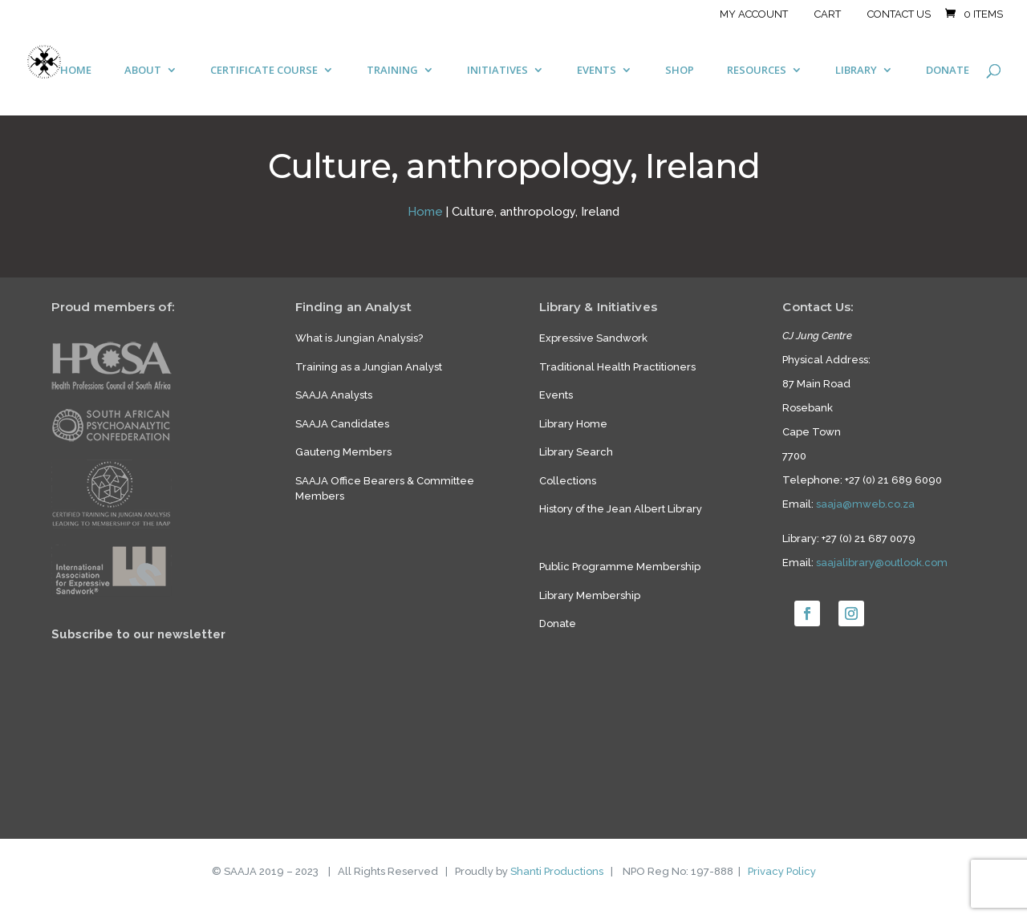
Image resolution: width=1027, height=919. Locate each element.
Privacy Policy (782, 871)
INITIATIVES (497, 70)
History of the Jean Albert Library (620, 509)
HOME (75, 70)
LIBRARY (856, 70)
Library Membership (589, 595)
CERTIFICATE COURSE (264, 70)
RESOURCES (756, 70)
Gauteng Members (343, 452)
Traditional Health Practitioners (617, 367)
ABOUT (142, 70)
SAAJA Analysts (333, 395)
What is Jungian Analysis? (359, 338)
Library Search (576, 452)
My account (754, 14)
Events (556, 395)
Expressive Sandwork (593, 338)
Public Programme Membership (619, 567)
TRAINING (392, 70)
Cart (827, 14)
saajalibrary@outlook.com (882, 563)
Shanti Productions (556, 871)
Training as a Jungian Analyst (368, 367)
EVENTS (596, 70)
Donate (557, 623)
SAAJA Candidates (342, 424)
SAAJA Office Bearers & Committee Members (384, 489)
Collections (567, 481)
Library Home (573, 424)
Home (425, 211)
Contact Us (899, 14)
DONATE (947, 70)
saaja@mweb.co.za (865, 504)
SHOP (679, 70)
